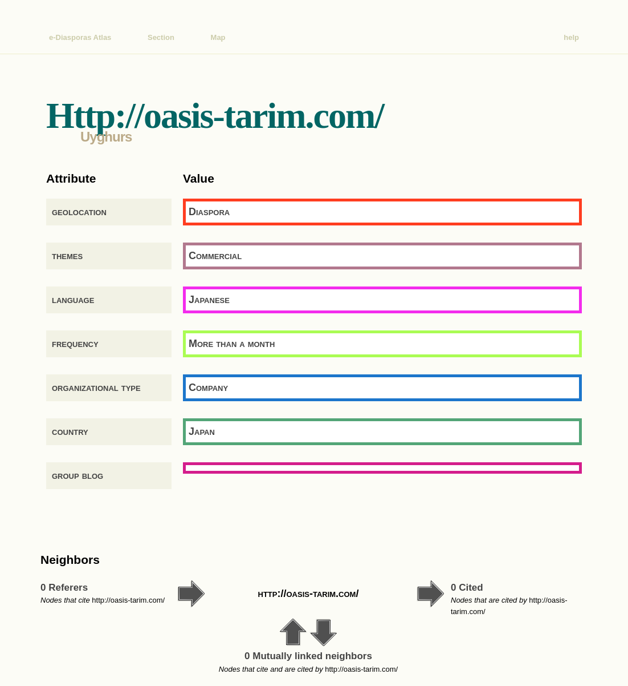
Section (161, 37)
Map (218, 37)
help (571, 37)
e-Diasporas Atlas (80, 37)
